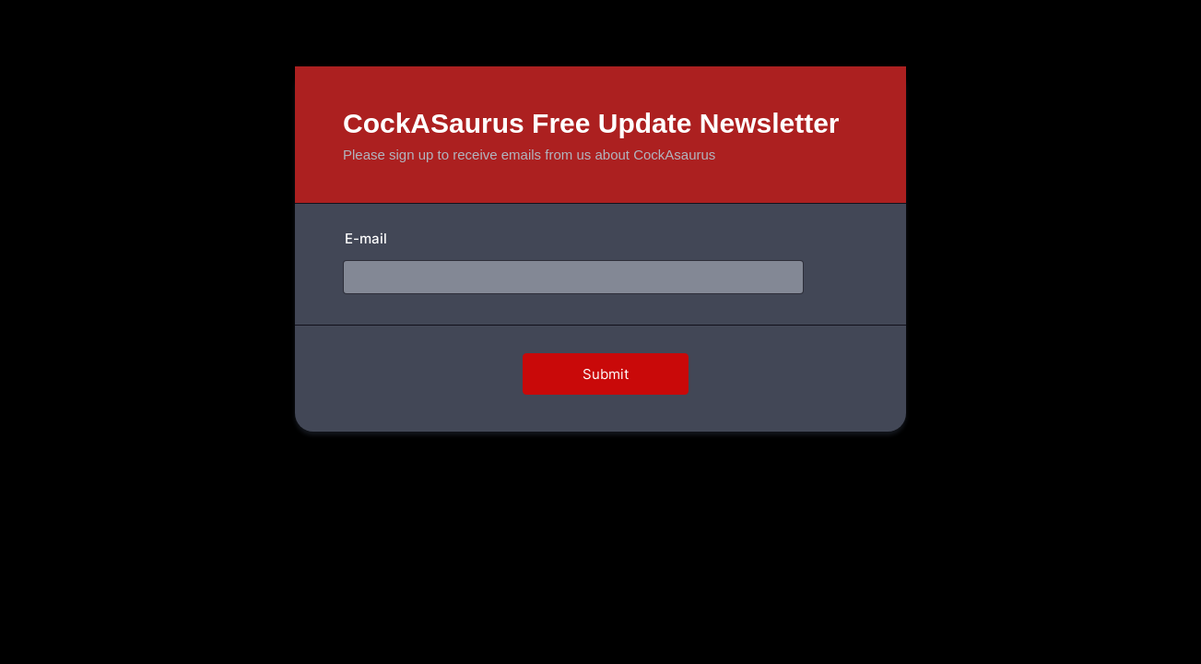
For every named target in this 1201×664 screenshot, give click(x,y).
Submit (606, 374)
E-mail (366, 238)
